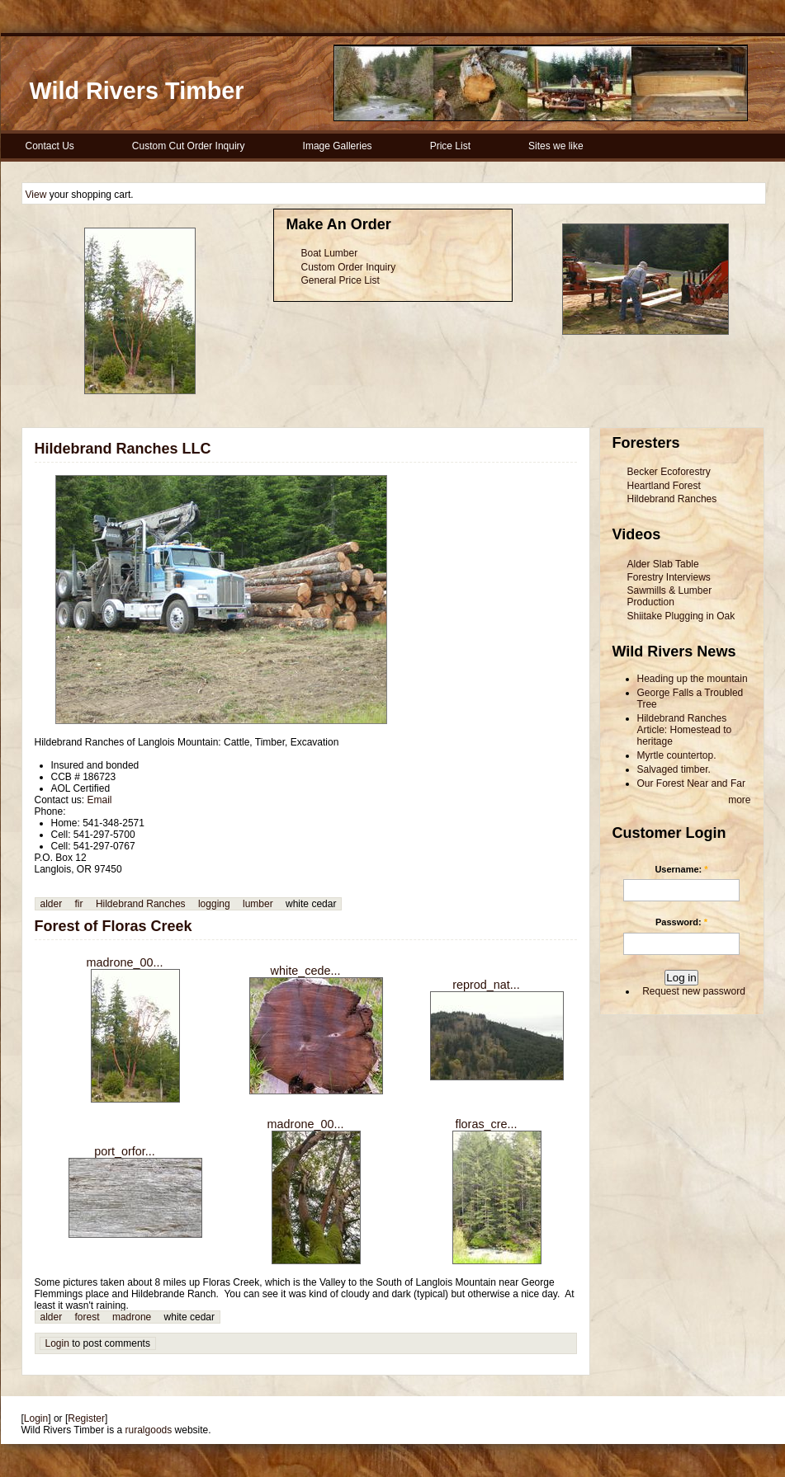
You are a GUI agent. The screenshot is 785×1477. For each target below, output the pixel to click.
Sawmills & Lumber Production (669, 596)
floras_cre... (486, 1124)
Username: (681, 869)
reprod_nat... (486, 984)
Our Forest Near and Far (691, 783)
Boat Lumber (329, 253)
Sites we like (556, 146)
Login (57, 1343)
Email (99, 800)
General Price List (340, 280)
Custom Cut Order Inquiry (188, 146)
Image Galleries (337, 146)
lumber (258, 904)
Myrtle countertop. (676, 755)
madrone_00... (125, 962)
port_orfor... (124, 1151)
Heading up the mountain (692, 678)
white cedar (311, 904)
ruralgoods (149, 1430)
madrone (131, 1317)
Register (86, 1418)
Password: (681, 922)
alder (51, 904)
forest (87, 1317)
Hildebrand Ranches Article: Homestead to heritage (684, 730)
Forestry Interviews (669, 577)
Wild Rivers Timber (137, 91)
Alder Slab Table (663, 564)
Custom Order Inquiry (348, 267)
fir (79, 904)
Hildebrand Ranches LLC (123, 448)
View (36, 194)
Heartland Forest (664, 486)
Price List (450, 146)
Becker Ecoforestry (669, 471)
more (739, 800)
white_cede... (306, 970)
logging (214, 904)
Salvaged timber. (674, 769)
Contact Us (50, 146)
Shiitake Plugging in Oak (681, 616)
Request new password (693, 991)
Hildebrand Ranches (141, 904)
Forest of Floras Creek (113, 926)
